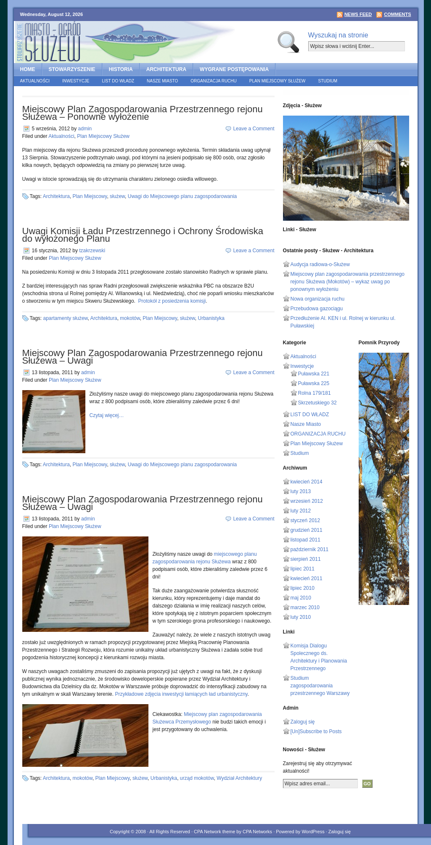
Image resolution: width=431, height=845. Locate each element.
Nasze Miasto (162, 81)
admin (85, 129)
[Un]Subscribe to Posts (316, 731)
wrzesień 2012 (307, 501)
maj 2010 (301, 598)
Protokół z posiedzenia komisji (172, 301)
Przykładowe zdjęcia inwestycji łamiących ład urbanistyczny (181, 694)
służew (117, 196)
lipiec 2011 (303, 569)
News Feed (358, 14)
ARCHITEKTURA (166, 69)
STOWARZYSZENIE (72, 69)
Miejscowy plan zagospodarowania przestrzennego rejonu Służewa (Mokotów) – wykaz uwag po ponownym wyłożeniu (348, 281)
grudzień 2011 (307, 530)
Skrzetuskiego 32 (317, 403)
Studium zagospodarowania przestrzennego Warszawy (320, 685)
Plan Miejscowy (90, 196)
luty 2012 (301, 511)
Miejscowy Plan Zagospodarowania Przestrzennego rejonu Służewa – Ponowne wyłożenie (142, 113)
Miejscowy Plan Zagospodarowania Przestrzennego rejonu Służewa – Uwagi (142, 357)
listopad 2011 (305, 540)
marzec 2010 (305, 607)
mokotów (130, 318)
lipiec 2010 (303, 588)
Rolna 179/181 (314, 393)
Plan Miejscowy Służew (277, 81)
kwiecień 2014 (307, 482)
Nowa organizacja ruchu (318, 299)
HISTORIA (121, 69)
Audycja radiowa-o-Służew (320, 264)
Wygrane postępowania (234, 69)
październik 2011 (310, 549)
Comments (397, 14)
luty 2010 (301, 617)
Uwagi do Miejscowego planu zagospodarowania (182, 196)
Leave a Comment (253, 129)
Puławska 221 (314, 374)
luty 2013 (301, 491)
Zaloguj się (303, 722)
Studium (328, 81)
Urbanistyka (211, 318)
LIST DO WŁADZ (118, 81)
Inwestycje (75, 81)
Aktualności (35, 81)
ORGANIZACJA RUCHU (213, 81)
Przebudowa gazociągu (317, 309)
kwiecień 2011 (307, 578)
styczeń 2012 (305, 520)
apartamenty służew (65, 318)
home (27, 69)
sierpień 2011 (306, 559)
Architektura (56, 196)
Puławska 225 (314, 383)
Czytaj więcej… (107, 415)
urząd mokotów (197, 778)
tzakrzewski (92, 250)
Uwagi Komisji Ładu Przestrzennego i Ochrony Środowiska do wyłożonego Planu (142, 235)
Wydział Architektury (239, 778)
